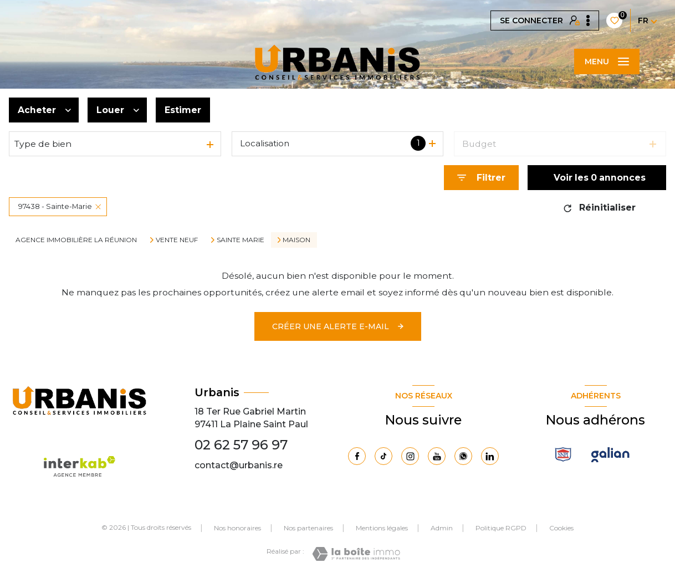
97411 (206, 424)
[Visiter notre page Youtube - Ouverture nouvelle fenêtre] (437, 456)
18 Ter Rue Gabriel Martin (250, 411)
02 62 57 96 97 (241, 445)
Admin (442, 528)
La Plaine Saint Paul (264, 424)
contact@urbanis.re (239, 465)
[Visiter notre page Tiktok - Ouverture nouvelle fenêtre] (383, 456)
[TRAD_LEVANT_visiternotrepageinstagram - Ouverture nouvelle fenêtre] (410, 456)
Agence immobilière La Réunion (76, 240)
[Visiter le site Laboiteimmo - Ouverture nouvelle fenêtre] (356, 554)
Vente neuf (177, 240)
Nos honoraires (237, 528)
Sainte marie (240, 240)
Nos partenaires (308, 528)
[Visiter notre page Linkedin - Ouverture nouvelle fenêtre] (490, 456)
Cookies (561, 528)
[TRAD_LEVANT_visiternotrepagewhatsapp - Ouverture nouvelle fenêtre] (463, 456)
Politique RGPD (500, 528)
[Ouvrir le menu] (607, 61)
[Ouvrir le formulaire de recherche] (481, 177)
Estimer (183, 110)
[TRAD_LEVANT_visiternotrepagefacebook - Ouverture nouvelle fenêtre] (357, 456)
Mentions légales (382, 528)
